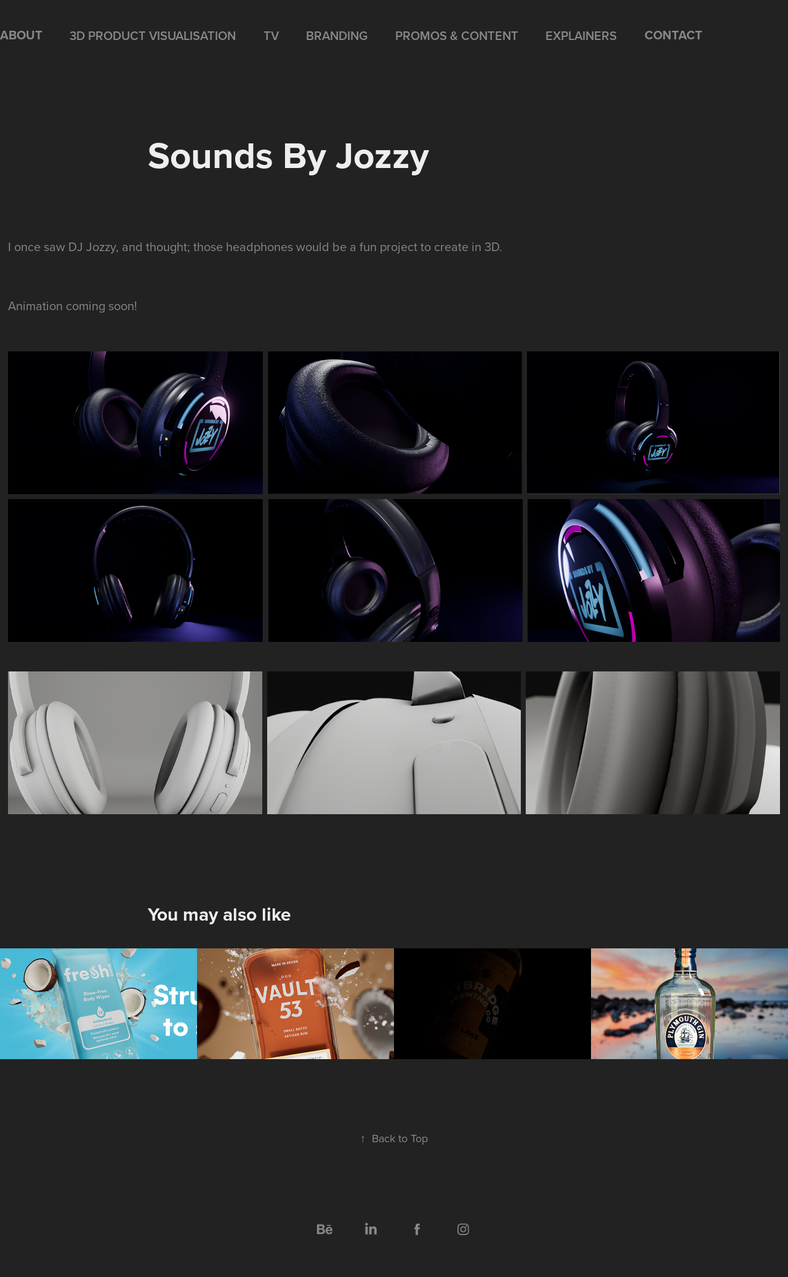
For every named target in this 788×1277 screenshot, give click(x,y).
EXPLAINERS (581, 35)
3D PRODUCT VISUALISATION (153, 35)
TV (271, 35)
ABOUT (21, 35)
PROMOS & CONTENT (456, 35)
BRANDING (337, 35)
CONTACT (673, 35)
